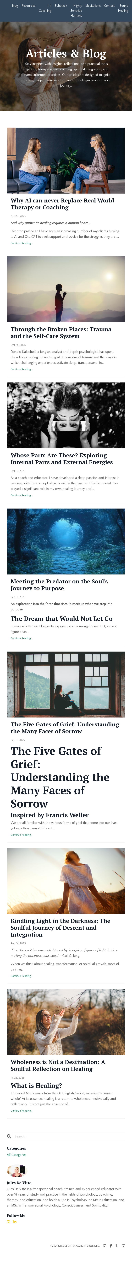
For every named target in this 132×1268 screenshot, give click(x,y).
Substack (61, 6)
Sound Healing (123, 8)
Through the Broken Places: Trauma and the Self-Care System (65, 334)
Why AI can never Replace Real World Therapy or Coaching (57, 204)
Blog (15, 6)
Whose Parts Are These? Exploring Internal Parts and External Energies (65, 461)
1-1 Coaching (45, 8)
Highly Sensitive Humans (76, 10)
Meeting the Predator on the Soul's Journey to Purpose (63, 588)
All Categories (17, 1171)
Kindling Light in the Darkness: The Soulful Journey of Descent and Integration (65, 941)
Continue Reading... (21, 244)
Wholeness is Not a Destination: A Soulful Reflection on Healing (62, 1080)
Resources (28, 6)
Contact (109, 6)
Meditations (93, 6)
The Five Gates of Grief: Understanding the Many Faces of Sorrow (61, 736)
